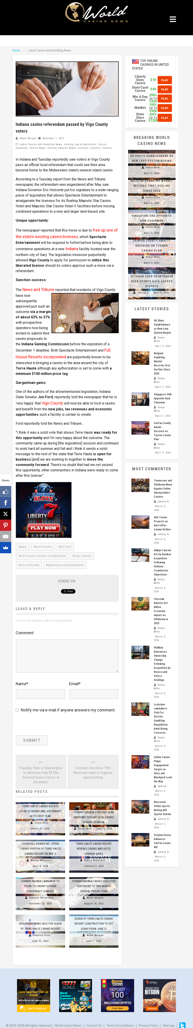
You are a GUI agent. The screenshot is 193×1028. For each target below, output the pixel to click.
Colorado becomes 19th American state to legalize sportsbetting (93, 767)
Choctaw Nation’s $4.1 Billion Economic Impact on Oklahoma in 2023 (161, 611)
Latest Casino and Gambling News (41, 144)
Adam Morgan (28, 138)
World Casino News (68, 1020)
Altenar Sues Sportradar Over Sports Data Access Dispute (152, 281)
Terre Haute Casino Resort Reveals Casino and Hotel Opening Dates (94, 843)
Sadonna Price (41, 930)
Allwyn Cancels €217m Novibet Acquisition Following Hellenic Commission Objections (162, 562)
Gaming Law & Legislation (80, 144)
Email (75, 680)
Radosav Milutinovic (41, 892)
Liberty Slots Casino (140, 80)
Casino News (38, 148)
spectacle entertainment (66, 561)
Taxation (95, 148)
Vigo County (51, 400)
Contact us (94, 1020)
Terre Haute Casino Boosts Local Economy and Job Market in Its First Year (40, 806)
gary (23, 543)
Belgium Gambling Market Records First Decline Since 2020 (152, 185)
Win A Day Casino (140, 98)
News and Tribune (36, 285)
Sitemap (169, 1020)
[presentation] (46, 721)
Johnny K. (143, 292)
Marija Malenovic (41, 855)
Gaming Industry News (61, 148)
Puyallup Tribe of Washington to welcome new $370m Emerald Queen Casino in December (41, 770)
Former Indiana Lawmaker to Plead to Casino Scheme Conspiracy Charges (40, 881)
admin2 (162, 786)
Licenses (82, 148)
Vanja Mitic (41, 817)
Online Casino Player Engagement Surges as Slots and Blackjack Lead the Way (163, 769)
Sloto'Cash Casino (140, 89)
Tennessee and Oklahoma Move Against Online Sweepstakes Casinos (163, 488)
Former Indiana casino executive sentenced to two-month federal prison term (94, 881)
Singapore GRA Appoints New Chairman (163, 398)
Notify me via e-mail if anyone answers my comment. (66, 706)
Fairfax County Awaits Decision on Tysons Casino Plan (151, 245)
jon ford (65, 543)
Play (164, 80)
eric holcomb (29, 561)
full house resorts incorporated (43, 552)
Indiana (107, 148)
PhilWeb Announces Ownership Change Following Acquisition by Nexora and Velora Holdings (162, 664)
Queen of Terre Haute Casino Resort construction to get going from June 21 (94, 918)
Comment (25, 629)
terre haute (43, 543)
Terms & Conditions (120, 1020)
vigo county (82, 552)
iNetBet (140, 108)
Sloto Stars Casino (140, 117)
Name (22, 680)
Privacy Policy (148, 1020)
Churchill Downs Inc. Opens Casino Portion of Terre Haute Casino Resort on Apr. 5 (40, 843)
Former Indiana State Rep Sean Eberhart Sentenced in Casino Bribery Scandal (94, 812)
